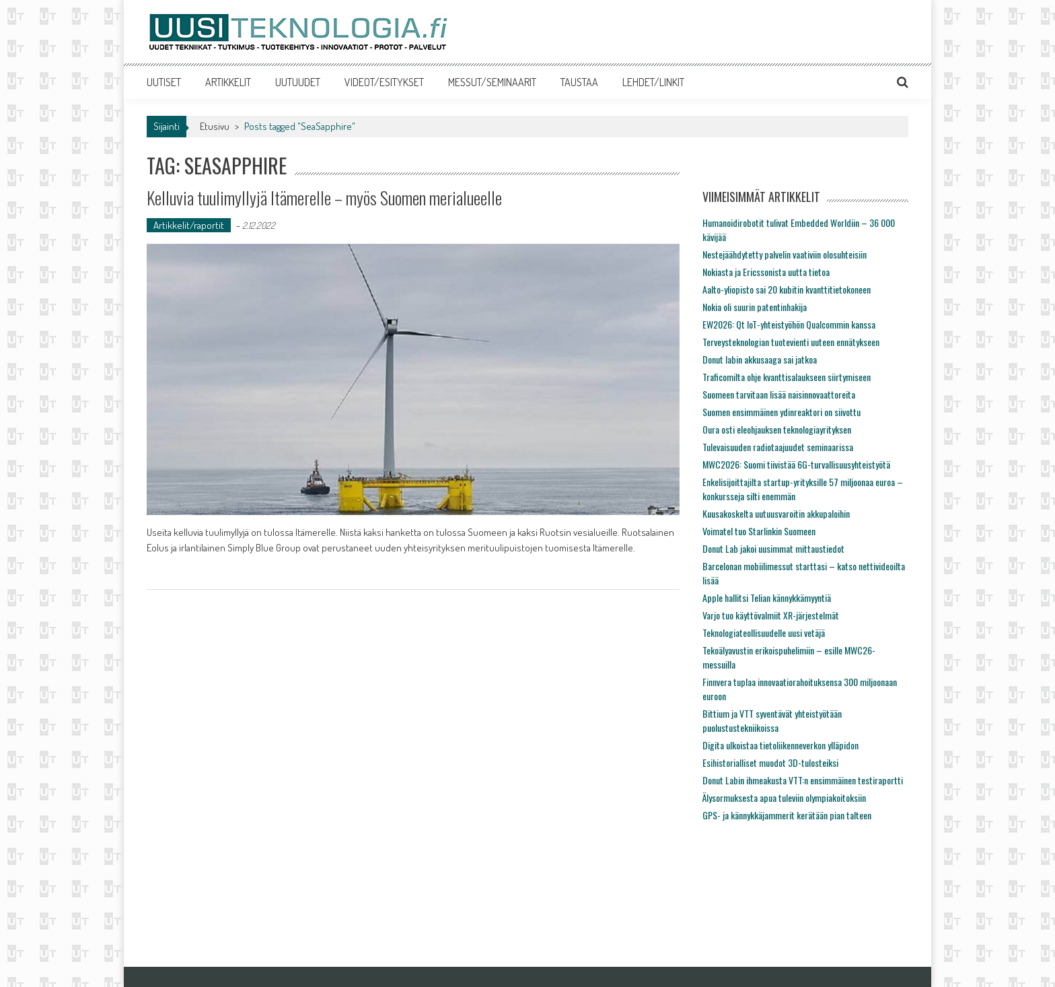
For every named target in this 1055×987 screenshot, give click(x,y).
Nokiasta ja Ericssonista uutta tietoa (766, 272)
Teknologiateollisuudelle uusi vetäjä (763, 632)
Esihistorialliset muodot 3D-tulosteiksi (770, 762)
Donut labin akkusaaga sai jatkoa (759, 359)
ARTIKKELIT (228, 82)
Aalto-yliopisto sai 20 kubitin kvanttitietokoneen (786, 289)
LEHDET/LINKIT (653, 82)
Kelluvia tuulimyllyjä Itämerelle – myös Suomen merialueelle (324, 197)
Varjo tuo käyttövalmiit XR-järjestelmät (770, 615)
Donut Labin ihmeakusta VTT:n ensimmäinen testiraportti (802, 780)
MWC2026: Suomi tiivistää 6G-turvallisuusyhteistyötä (796, 464)
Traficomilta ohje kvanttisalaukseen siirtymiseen (786, 377)
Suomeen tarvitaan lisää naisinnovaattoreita (778, 394)
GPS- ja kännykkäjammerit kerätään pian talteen (786, 815)
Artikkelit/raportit (188, 225)
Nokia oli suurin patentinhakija (754, 307)
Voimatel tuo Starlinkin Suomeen (758, 531)
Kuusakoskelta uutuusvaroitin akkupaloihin (776, 513)
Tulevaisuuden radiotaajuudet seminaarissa (777, 447)
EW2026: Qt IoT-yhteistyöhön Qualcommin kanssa (788, 324)
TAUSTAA (579, 82)
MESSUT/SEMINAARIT (492, 82)
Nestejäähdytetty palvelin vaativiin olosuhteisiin (784, 254)
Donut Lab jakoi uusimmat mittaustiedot (773, 548)
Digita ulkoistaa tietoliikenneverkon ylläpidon (780, 745)
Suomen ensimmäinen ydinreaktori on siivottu (781, 412)
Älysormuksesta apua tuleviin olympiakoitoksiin (784, 797)
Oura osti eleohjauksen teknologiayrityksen (776, 429)
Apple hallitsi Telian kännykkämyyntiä (766, 597)
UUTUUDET (297, 82)
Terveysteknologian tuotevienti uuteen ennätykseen (790, 342)
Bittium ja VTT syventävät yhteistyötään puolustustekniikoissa (772, 720)
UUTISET (164, 82)
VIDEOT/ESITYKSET (384, 82)
